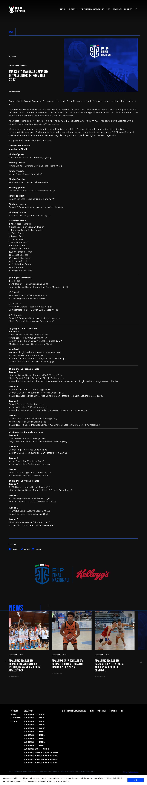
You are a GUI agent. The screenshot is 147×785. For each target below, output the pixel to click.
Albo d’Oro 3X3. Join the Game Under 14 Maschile (41, 763)
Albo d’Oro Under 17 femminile (34, 739)
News (108, 9)
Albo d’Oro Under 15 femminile (34, 742)
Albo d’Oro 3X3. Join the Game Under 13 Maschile (41, 756)
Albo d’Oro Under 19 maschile (34, 718)
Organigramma (16, 718)
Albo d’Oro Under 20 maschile (34, 714)
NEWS (11, 32)
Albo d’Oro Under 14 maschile (34, 728)
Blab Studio (134, 772)
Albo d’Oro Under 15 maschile (34, 725)
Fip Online (128, 9)
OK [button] (135, 780)
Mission (13, 714)
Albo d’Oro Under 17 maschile (34, 721)
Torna (12, 56)
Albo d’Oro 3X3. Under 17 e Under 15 (36, 749)
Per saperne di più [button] (62, 781)
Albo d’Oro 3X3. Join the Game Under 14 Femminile (41, 759)
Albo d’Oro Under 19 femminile (34, 735)
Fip (136, 9)
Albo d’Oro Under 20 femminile (34, 732)
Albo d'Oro (73, 9)
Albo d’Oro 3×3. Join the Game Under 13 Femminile (41, 752)
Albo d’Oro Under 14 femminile (34, 745)
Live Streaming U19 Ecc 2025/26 (92, 9)
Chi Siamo (63, 9)
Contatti (14, 721)
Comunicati (117, 9)
